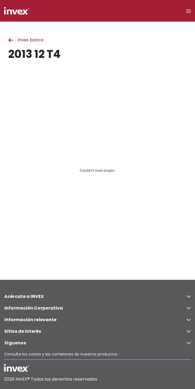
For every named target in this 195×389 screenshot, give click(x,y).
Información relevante (97, 320)
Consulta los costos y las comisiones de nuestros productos (60, 354)
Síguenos (97, 343)
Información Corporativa (97, 308)
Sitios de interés (97, 331)
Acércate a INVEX (97, 296)
